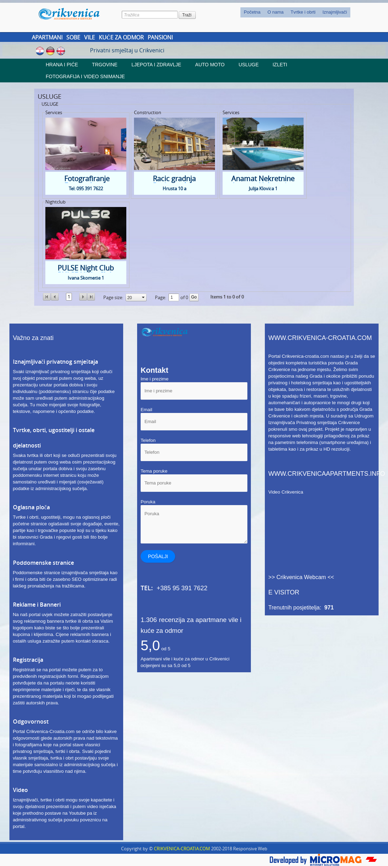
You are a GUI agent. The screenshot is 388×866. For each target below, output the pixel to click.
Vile (89, 37)
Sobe (73, 37)
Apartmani (47, 37)
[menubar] (295, 12)
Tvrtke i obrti (303, 12)
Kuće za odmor (121, 37)
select (143, 297)
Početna (252, 12)
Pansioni (160, 37)
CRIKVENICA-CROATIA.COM (182, 848)
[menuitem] (252, 12)
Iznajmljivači (334, 12)
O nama (275, 12)
